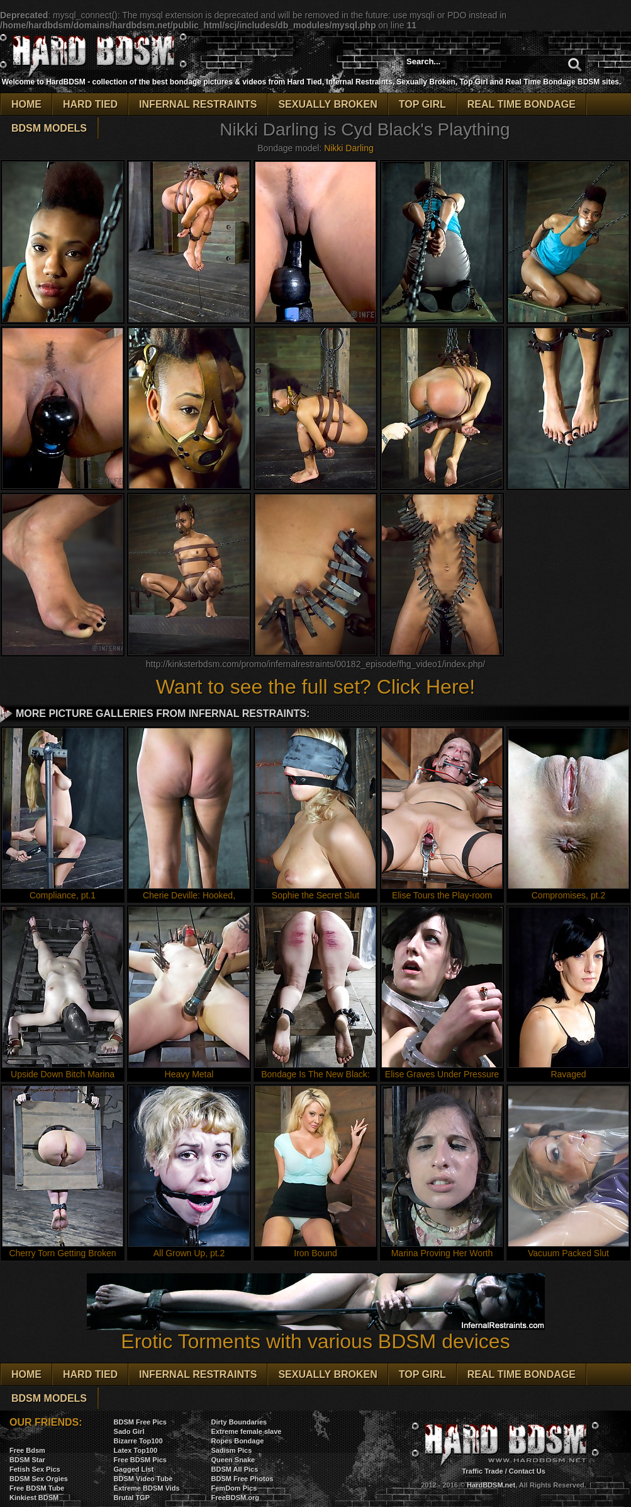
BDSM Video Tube (143, 1478)
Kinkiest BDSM (34, 1497)
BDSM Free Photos (242, 1478)
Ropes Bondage (237, 1441)
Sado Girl (129, 1431)
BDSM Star (27, 1460)
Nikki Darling (349, 148)
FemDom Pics (234, 1488)
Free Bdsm (27, 1450)
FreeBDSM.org (235, 1497)
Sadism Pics (231, 1450)
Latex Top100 (136, 1450)
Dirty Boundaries (239, 1422)
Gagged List (134, 1469)
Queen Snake (233, 1460)
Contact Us (527, 1471)
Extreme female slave (246, 1431)
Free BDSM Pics (140, 1460)
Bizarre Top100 (138, 1441)
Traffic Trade (482, 1471)
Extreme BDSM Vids (147, 1488)
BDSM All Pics (235, 1469)
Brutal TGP (132, 1497)
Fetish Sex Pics (34, 1469)
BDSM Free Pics (140, 1422)
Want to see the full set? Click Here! (315, 686)
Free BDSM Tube (36, 1488)
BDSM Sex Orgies (38, 1478)
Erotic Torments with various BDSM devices (316, 1332)
